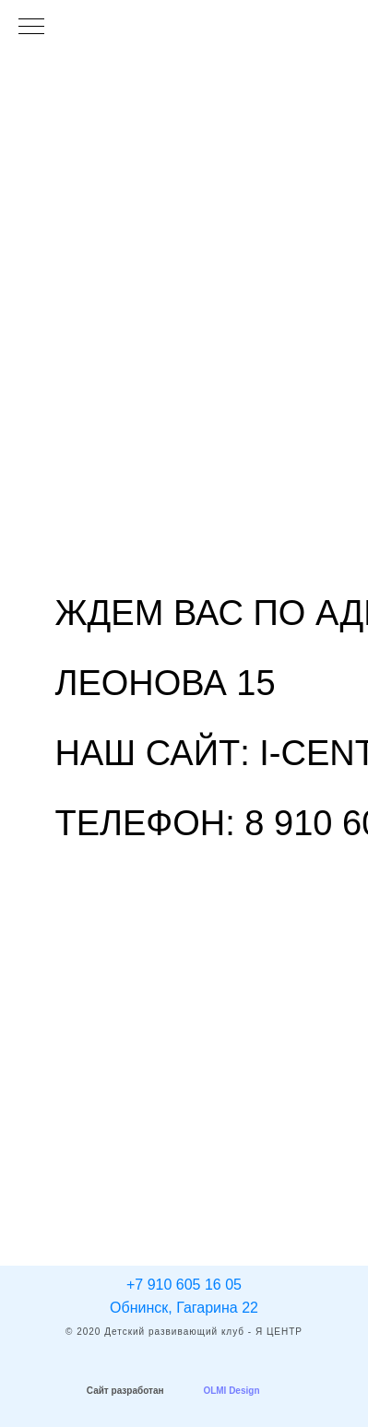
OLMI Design (231, 1391)
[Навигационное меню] (31, 27)
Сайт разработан (125, 1391)
